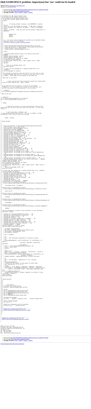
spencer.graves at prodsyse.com (17, 5)
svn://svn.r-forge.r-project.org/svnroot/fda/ (17, 47)
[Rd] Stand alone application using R (20, 11)
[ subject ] (25, 12)
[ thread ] (20, 12)
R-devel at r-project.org (11, 367)
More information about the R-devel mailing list (12, 407)
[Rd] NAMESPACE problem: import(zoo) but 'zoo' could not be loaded (30, 9)
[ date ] (16, 12)
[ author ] (30, 12)
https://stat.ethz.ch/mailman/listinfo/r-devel (17, 369)
